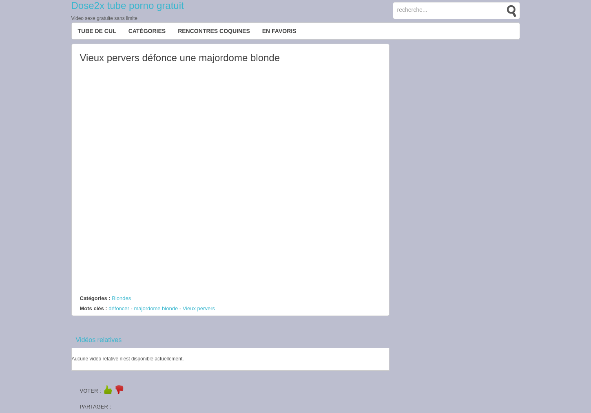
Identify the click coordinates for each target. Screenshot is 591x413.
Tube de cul (97, 31)
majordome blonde (156, 308)
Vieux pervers (199, 308)
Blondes (121, 298)
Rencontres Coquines (214, 31)
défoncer (118, 308)
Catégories (147, 31)
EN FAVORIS (279, 31)
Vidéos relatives (99, 339)
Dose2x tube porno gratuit (127, 5)
